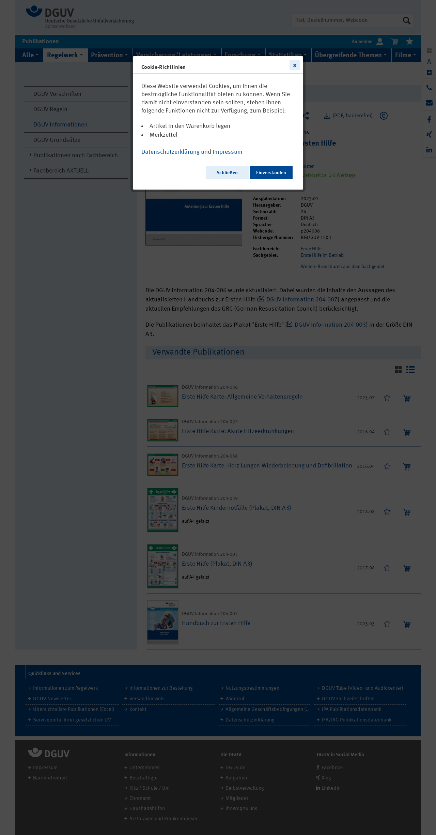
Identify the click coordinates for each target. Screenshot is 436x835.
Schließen (227, 172)
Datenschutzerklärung (170, 152)
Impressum (228, 152)
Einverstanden (271, 172)
